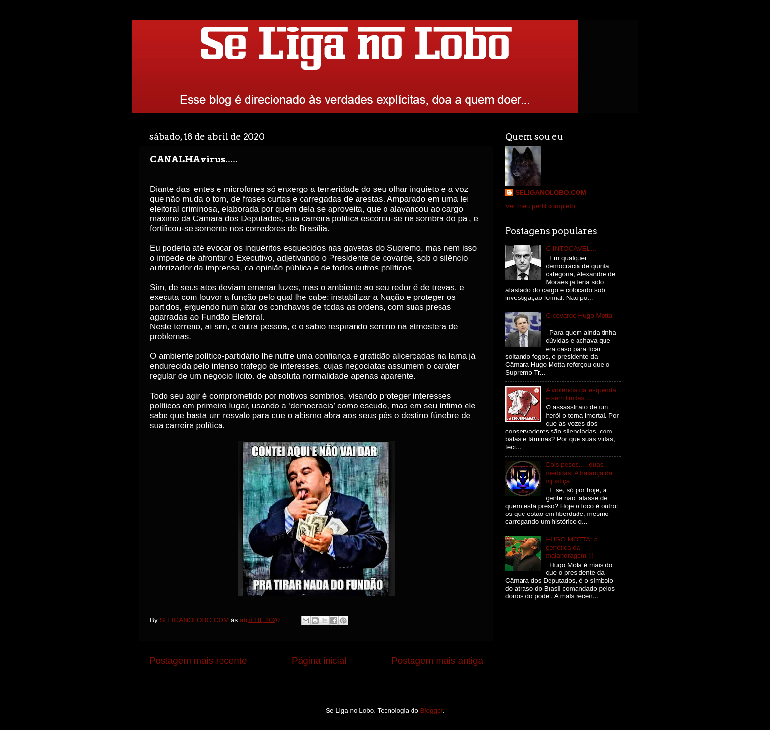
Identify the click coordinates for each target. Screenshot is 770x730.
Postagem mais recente (198, 660)
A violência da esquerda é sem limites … (581, 394)
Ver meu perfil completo (540, 206)
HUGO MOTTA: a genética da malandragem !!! (572, 547)
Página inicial (319, 660)
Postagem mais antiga (437, 660)
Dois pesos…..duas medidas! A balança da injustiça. (579, 472)
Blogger (431, 710)
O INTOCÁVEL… (571, 248)
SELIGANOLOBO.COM (550, 192)
